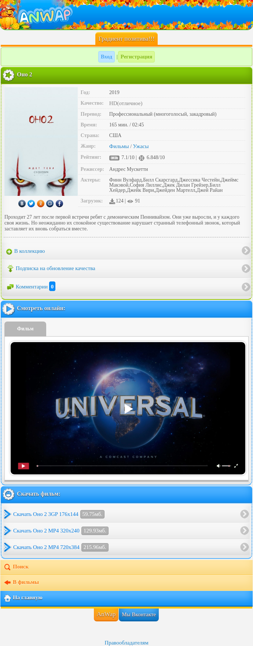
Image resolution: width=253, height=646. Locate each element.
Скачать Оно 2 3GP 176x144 (58, 514)
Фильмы (119, 146)
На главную (23, 598)
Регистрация (137, 57)
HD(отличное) (126, 103)
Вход (106, 57)
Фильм (25, 328)
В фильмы (21, 582)
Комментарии (30, 286)
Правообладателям (126, 643)
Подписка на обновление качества (50, 268)
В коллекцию (25, 251)
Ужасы (141, 146)
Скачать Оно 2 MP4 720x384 (61, 547)
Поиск (16, 567)
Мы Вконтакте (139, 614)
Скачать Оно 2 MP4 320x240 (61, 531)
